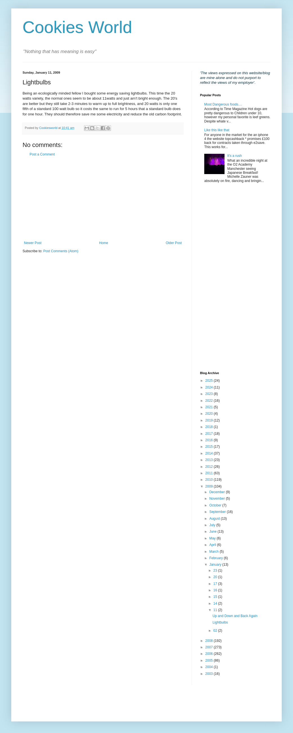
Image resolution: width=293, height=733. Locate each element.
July (212, 525)
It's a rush (234, 156)
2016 (209, 440)
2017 (209, 434)
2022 (209, 401)
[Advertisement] (103, 198)
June (213, 532)
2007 (209, 647)
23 (215, 570)
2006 (209, 654)
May (213, 538)
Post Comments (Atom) (60, 251)
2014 (209, 453)
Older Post (174, 243)
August (215, 519)
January (215, 565)
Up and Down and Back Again (234, 616)
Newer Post (32, 243)
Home (103, 243)
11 (215, 610)
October (215, 505)
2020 (209, 414)
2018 (209, 427)
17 (215, 584)
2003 (209, 674)
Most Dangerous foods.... (223, 104)
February (216, 558)
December (217, 492)
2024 (209, 387)
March (214, 552)
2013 (209, 460)
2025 (209, 381)
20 (215, 577)
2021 (209, 407)
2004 (209, 667)
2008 (209, 641)
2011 (209, 473)
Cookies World (77, 27)
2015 (209, 447)
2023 (209, 394)
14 (215, 603)
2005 (209, 660)
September (218, 512)
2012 (209, 467)
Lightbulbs (220, 622)
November (217, 499)
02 (215, 631)
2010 (209, 480)
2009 (209, 486)
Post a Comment (42, 154)
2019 (209, 420)
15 (215, 597)
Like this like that (216, 130)
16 (215, 590)
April (213, 545)
